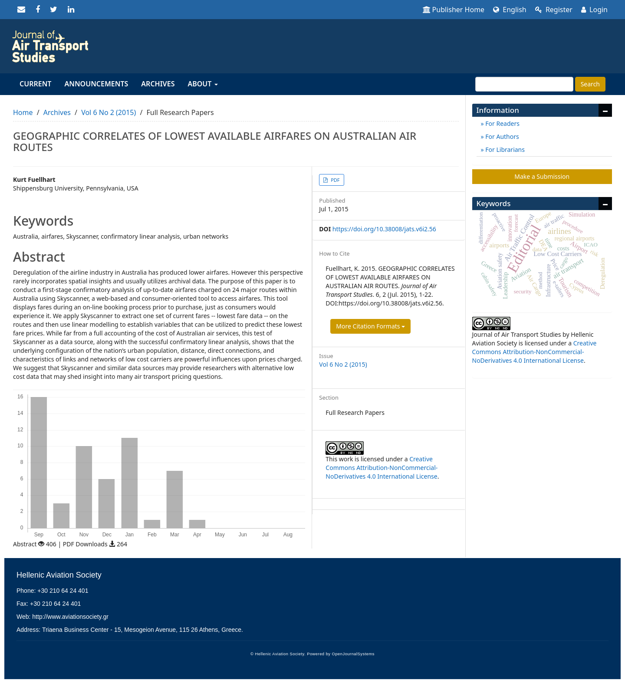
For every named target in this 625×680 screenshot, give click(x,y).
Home (23, 112)
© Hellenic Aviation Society (277, 654)
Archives (157, 84)
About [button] (202, 84)
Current (35, 84)
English (509, 9)
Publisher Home (454, 9)
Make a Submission (541, 176)
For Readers (502, 123)
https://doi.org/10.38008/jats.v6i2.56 (384, 229)
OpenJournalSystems (353, 654)
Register (553, 9)
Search (590, 84)
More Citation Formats (370, 326)
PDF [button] (334, 180)
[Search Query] (524, 84)
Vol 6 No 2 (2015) (108, 112)
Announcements (96, 84)
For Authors (501, 136)
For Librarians (504, 149)
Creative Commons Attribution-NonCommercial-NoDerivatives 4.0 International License (382, 467)
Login (594, 9)
